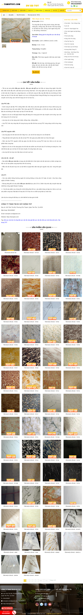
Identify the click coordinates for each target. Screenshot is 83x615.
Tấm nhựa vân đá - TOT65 (72, 321)
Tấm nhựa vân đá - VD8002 (52, 552)
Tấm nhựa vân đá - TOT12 (31, 390)
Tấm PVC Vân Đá (69, 44)
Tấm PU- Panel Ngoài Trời (71, 28)
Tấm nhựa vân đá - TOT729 (31, 252)
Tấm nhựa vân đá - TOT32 (31, 483)
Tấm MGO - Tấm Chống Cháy (72, 23)
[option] (4, 46)
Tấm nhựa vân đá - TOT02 (31, 529)
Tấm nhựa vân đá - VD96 (31, 552)
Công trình (39, 10)
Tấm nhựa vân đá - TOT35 (31, 506)
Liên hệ (36, 72)
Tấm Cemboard (69, 62)
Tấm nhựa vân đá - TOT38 (72, 252)
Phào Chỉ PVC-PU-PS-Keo (71, 56)
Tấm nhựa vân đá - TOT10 (72, 367)
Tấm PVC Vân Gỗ (69, 67)
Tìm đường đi (8, 608)
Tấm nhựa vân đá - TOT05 (51, 344)
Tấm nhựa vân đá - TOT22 (72, 436)
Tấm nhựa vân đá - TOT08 (31, 367)
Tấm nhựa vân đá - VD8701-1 (72, 552)
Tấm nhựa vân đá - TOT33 (51, 483)
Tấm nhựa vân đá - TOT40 (31, 275)
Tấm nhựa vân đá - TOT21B (52, 436)
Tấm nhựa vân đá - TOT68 (10, 344)
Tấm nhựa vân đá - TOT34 (10, 506)
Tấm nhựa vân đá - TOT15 (72, 390)
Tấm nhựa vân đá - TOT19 (72, 413)
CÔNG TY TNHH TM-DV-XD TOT (68, 594)
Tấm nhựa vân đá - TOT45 (10, 298)
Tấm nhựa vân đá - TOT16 (10, 413)
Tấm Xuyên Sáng (69, 59)
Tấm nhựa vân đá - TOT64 (51, 321)
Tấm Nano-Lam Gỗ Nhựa (71, 46)
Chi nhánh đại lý (41, 600)
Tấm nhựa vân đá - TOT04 (31, 344)
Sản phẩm (23, 10)
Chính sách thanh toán (43, 598)
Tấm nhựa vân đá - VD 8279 (73, 529)
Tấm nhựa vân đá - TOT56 (51, 298)
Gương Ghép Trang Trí (70, 49)
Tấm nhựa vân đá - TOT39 (10, 275)
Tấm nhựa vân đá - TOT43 (51, 275)
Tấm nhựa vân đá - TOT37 (51, 252)
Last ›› (46, 580)
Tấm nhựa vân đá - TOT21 (31, 436)
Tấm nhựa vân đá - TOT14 (51, 390)
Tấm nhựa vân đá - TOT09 (51, 367)
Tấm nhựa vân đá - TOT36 (51, 506)
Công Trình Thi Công (70, 38)
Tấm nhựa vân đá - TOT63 (31, 321)
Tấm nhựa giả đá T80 (10, 252)
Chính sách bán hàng (43, 595)
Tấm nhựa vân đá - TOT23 (10, 460)
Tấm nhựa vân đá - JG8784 (10, 575)
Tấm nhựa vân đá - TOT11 (10, 390)
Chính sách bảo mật (42, 593)
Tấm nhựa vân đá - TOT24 (31, 460)
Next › (41, 580)
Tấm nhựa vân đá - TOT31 (72, 483)
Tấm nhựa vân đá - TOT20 (10, 436)
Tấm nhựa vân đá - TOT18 (51, 413)
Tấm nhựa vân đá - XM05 (10, 552)
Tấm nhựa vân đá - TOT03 (51, 529)
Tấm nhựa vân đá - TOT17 (31, 413)
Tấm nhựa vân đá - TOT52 (72, 506)
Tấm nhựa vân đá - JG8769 (31, 575)
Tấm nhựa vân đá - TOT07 (10, 367)
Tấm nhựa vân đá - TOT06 (72, 344)
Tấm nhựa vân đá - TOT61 (72, 298)
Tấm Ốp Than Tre (69, 41)
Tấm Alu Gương (69, 64)
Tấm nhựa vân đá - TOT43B (72, 275)
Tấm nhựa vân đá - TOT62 (10, 321)
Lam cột (67, 26)
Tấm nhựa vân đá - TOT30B (10, 483)
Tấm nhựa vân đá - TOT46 (31, 298)
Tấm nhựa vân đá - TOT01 (10, 529)
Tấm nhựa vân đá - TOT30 (72, 460)
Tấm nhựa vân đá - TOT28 (51, 460)
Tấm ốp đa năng (69, 36)
